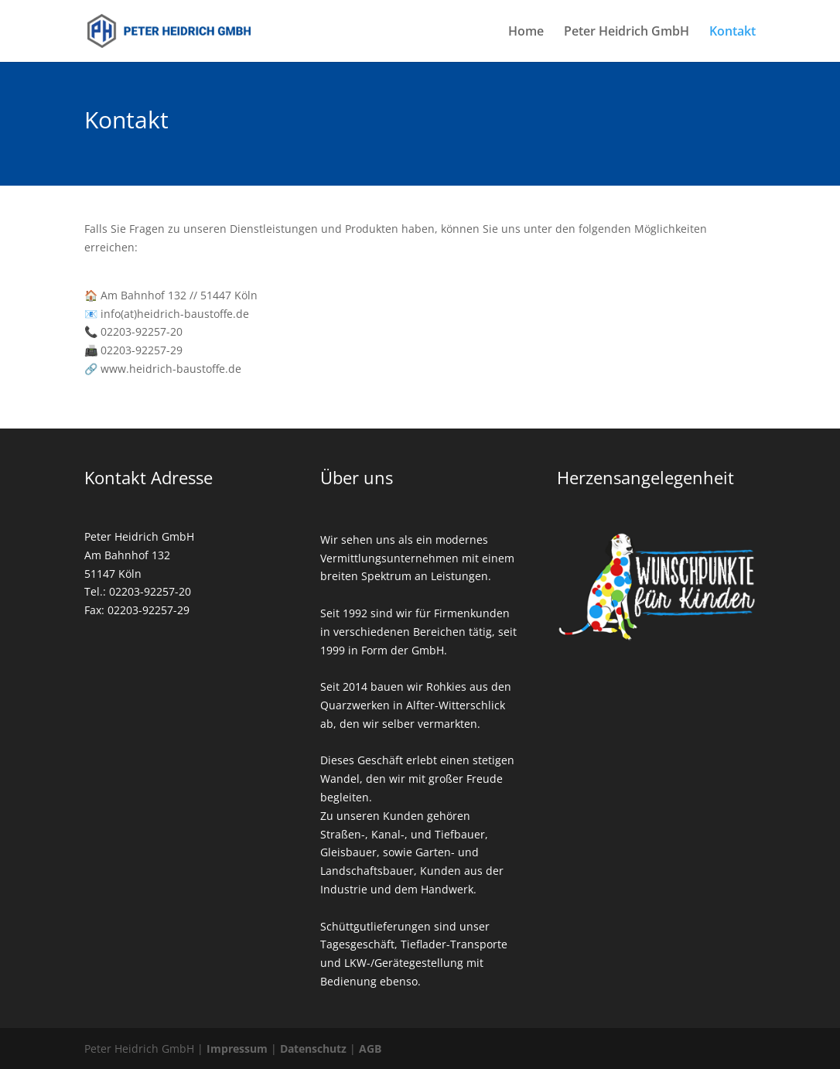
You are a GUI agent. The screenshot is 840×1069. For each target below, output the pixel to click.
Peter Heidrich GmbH (626, 32)
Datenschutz (313, 1048)
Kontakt (732, 32)
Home (526, 32)
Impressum (237, 1048)
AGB (370, 1048)
